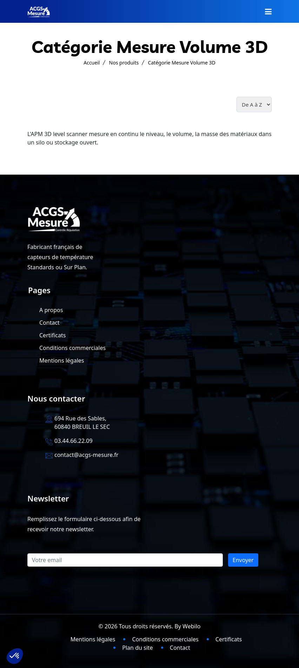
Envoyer (243, 560)
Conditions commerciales (72, 348)
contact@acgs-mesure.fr (86, 455)
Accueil (92, 62)
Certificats (52, 335)
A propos (51, 310)
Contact (49, 322)
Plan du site (137, 648)
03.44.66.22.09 (73, 441)
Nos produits (124, 62)
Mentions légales (61, 360)
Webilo (191, 626)
